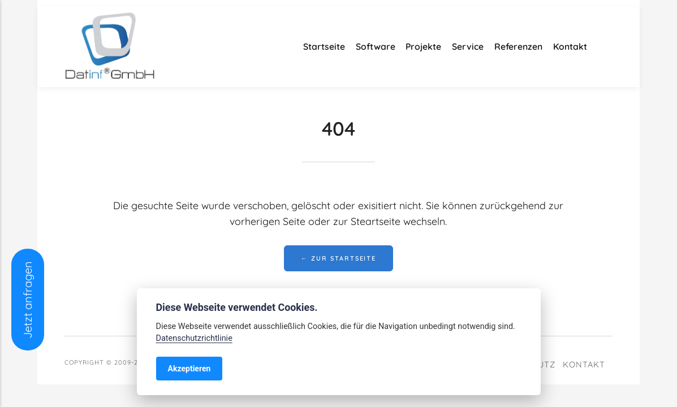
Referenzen (518, 46)
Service (468, 46)
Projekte (423, 46)
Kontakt (570, 46)
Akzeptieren (189, 368)
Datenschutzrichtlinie (194, 338)
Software (375, 46)
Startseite (324, 46)
